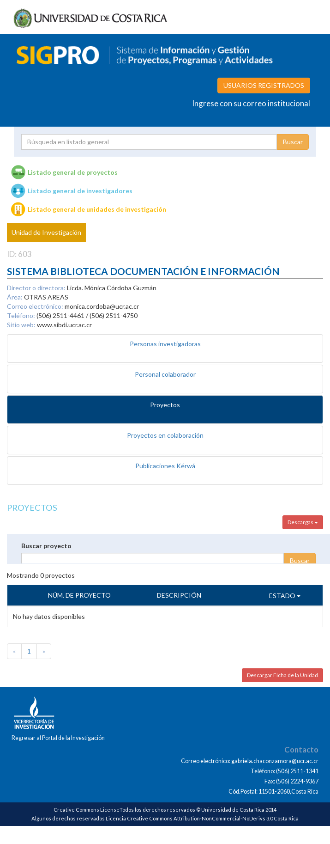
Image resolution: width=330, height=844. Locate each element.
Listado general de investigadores (80, 191)
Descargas (303, 522)
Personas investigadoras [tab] (165, 344)
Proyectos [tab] (165, 405)
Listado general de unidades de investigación (97, 209)
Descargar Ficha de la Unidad (282, 675)
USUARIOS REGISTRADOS (263, 85)
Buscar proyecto (46, 546)
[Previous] (14, 651)
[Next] (43, 651)
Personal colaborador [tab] (165, 374)
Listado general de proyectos (73, 172)
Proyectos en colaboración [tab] (165, 435)
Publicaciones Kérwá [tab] (165, 466)
